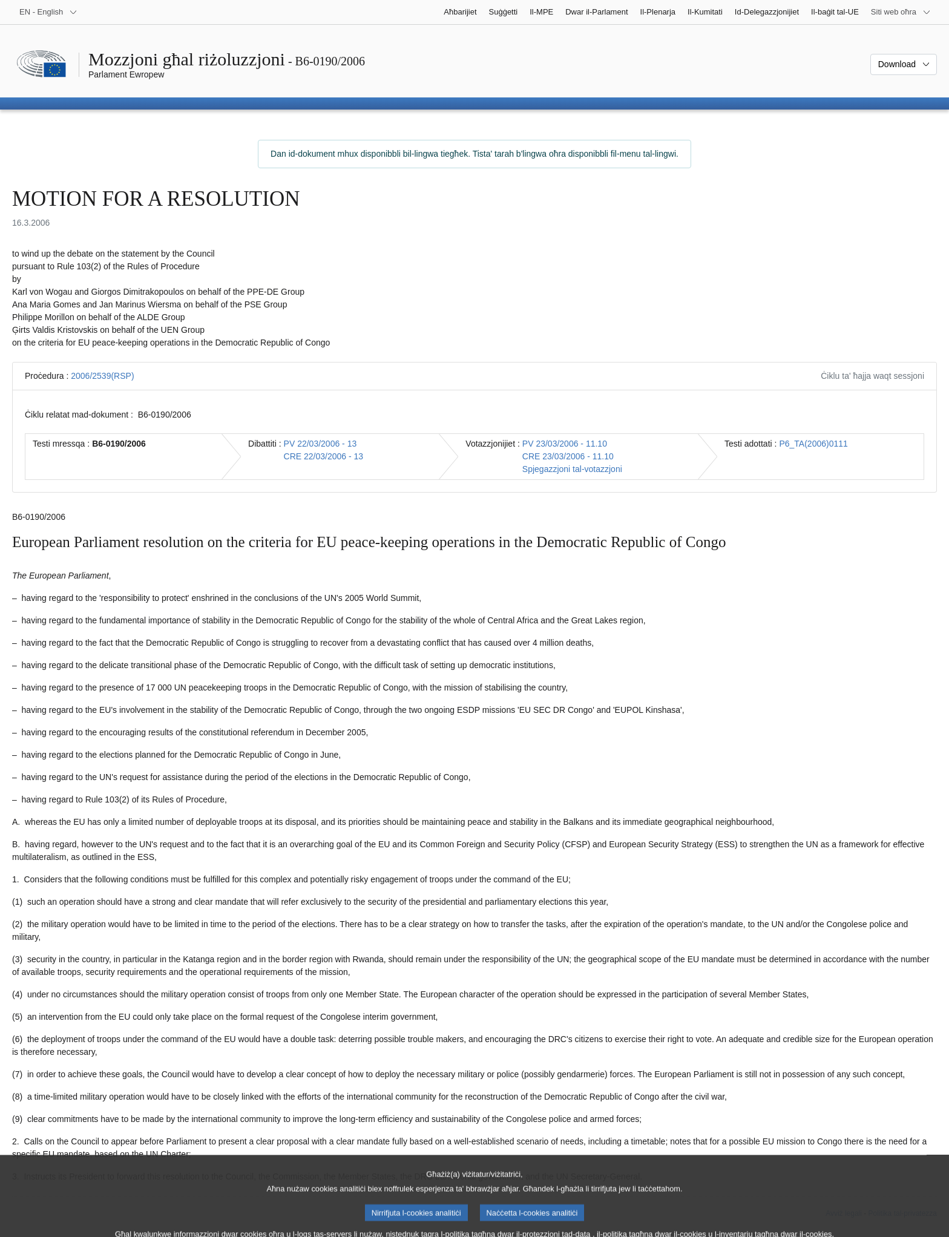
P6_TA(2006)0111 (813, 443)
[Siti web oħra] (901, 12)
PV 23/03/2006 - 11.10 (564, 443)
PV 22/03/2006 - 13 (320, 443)
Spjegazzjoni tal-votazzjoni (572, 469)
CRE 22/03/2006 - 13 (324, 456)
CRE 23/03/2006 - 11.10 (568, 456)
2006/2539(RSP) (102, 376)
